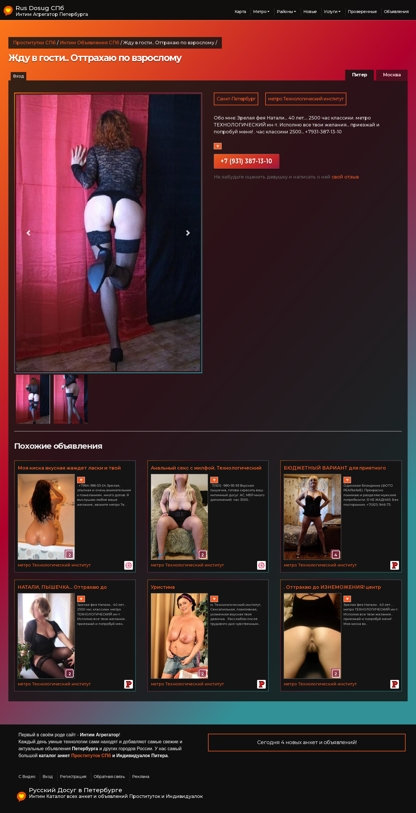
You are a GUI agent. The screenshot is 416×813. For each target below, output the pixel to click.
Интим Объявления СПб (89, 42)
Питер (359, 75)
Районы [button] (285, 11)
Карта (240, 11)
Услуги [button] (330, 11)
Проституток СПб (91, 755)
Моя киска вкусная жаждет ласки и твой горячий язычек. (69, 468)
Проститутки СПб (34, 42)
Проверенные (362, 11)
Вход (18, 76)
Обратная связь (109, 776)
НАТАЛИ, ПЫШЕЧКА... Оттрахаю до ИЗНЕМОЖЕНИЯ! (62, 587)
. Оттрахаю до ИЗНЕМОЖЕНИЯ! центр (332, 587)
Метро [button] (259, 11)
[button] (28, 232)
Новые (310, 11)
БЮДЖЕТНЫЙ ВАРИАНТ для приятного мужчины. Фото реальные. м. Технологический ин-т (335, 468)
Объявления (396, 11)
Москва (392, 75)
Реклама (140, 776)
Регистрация (73, 776)
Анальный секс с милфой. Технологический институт (206, 468)
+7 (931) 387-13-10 (246, 161)
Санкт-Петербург (236, 99)
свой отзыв (345, 177)
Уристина (163, 587)
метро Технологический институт (305, 99)
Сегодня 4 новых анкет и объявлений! (307, 742)
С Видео (26, 776)
